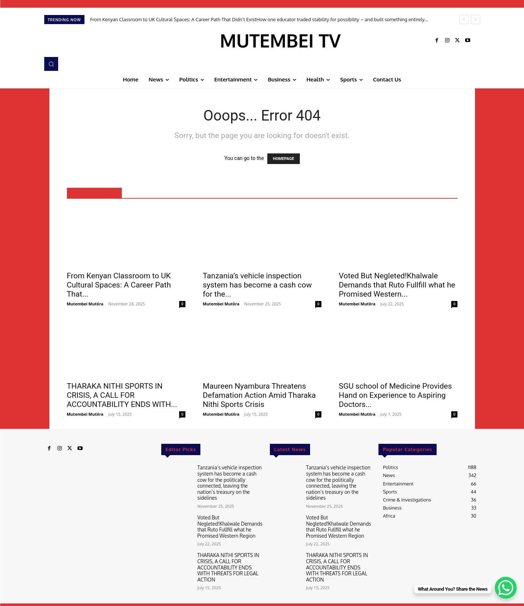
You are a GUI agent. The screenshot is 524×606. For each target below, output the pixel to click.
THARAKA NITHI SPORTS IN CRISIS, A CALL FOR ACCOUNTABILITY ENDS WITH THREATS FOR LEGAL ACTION (230, 559)
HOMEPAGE (283, 158)
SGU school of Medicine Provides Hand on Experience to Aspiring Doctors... (395, 395)
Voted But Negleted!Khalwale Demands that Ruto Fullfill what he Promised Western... (397, 284)
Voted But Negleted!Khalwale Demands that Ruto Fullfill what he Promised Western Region (228, 523)
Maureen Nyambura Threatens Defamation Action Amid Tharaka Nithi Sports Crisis (259, 395)
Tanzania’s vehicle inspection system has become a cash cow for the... (257, 284)
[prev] (463, 19)
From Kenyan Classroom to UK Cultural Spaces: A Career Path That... (119, 284)
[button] (51, 64)
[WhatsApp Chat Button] (506, 588)
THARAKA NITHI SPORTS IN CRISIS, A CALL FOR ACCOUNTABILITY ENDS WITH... (122, 395)
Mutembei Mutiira (85, 303)
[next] (475, 19)
